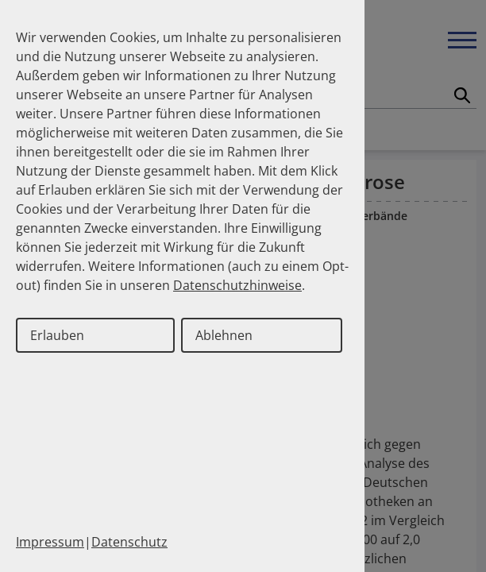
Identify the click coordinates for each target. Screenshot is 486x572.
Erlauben (57, 335)
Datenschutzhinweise (237, 285)
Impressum (50, 542)
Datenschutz (129, 542)
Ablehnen (224, 335)
